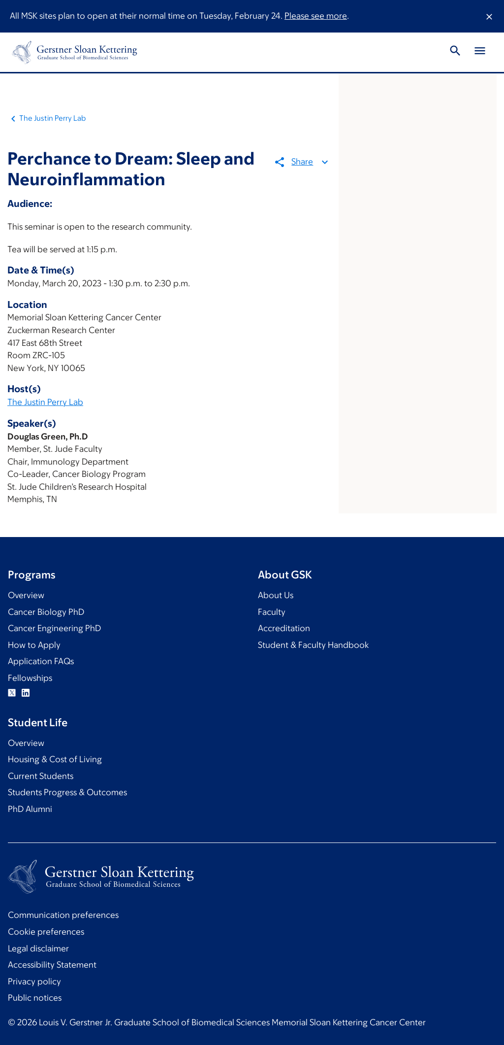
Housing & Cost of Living (55, 759)
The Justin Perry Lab (52, 118)
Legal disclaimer (38, 948)
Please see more (315, 16)
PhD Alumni (30, 809)
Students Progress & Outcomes (67, 792)
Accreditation (284, 628)
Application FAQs (41, 661)
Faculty (271, 612)
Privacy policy (34, 981)
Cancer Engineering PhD (54, 628)
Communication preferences (63, 915)
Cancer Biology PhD (46, 612)
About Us (275, 595)
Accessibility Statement (52, 965)
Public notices (35, 998)
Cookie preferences (46, 932)
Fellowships (30, 678)
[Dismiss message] (489, 16)
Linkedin (26, 693)
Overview (26, 595)
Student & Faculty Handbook (313, 645)
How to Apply (34, 645)
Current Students (40, 776)
